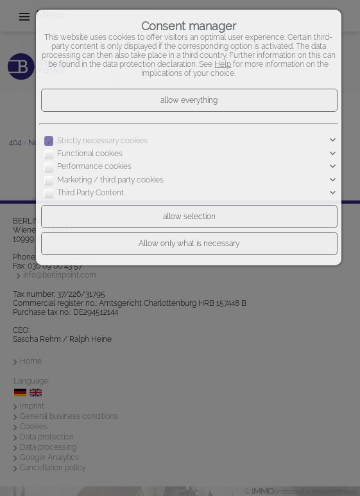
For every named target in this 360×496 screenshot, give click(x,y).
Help (222, 64)
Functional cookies (90, 153)
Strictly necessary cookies (102, 140)
